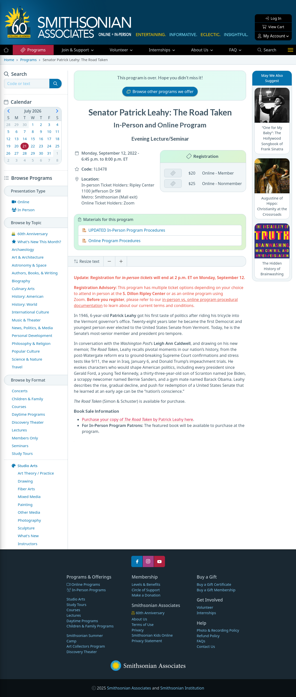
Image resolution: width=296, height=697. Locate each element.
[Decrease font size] (109, 261)
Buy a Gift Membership (216, 590)
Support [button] (76, 50)
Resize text (86, 261)
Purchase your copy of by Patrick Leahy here (137, 419)
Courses (73, 609)
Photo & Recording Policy (218, 630)
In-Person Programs (86, 590)
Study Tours (76, 604)
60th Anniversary (148, 612)
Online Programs (83, 584)
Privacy (138, 630)
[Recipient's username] (26, 83)
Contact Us (206, 646)
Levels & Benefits (146, 584)
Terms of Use (142, 624)
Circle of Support (146, 590)
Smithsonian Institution (182, 688)
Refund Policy (208, 635)
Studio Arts (24, 465)
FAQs (201, 641)
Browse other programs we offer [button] (160, 91)
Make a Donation (146, 595)
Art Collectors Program (86, 646)
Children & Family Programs (90, 626)
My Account (271, 36)
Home (9, 59)
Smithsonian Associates (129, 688)
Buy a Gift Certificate (214, 584)
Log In (273, 18)
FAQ (239, 50)
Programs (33, 50)
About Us (200, 50)
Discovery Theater (82, 651)
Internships (160, 50)
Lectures (74, 615)
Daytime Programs (82, 620)
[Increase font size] (121, 261)
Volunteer (119, 50)
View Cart (273, 26)
